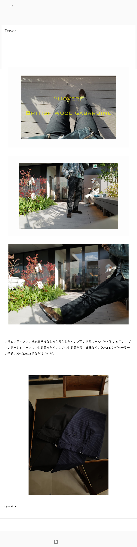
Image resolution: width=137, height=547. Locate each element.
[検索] (131, 6)
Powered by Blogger (69, 541)
